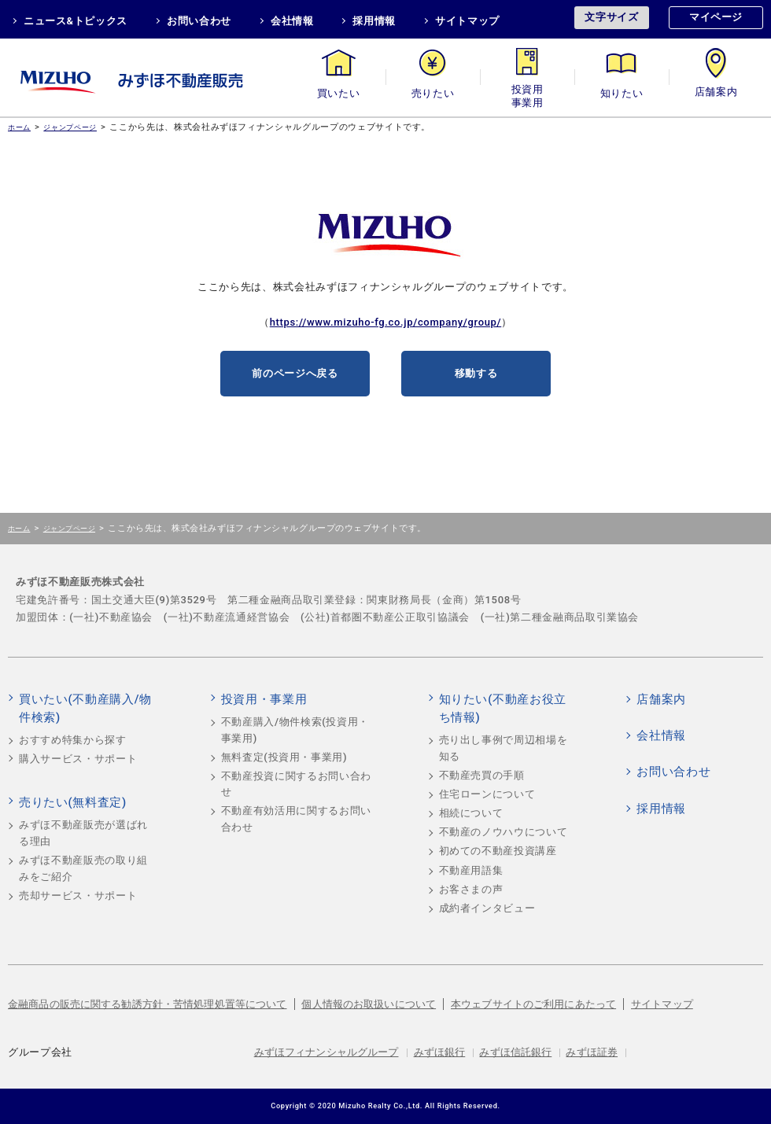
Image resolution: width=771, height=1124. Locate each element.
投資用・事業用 (527, 93)
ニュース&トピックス (75, 21)
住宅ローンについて (487, 794)
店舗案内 (716, 93)
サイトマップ (467, 21)
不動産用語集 (471, 870)
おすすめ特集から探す (73, 740)
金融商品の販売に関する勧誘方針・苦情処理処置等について (147, 1004)
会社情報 (292, 21)
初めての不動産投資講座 (498, 851)
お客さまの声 (471, 889)
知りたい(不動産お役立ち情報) (502, 708)
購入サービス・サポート (78, 759)
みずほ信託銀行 (515, 1052)
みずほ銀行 (440, 1052)
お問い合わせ (199, 21)
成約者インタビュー (487, 908)
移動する (476, 373)
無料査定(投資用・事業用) (284, 757)
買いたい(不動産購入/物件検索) (85, 708)
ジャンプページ (70, 127)
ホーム (19, 127)
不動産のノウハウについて (503, 832)
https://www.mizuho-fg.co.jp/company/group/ (386, 322)
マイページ (716, 17)
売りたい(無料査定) (73, 802)
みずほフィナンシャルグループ (326, 1052)
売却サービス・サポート (78, 895)
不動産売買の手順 (482, 775)
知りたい (622, 93)
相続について (471, 813)
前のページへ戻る (295, 373)
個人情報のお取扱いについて (368, 1004)
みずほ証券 (592, 1052)
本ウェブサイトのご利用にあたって (533, 1004)
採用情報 (374, 21)
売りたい (433, 93)
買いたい (338, 93)
